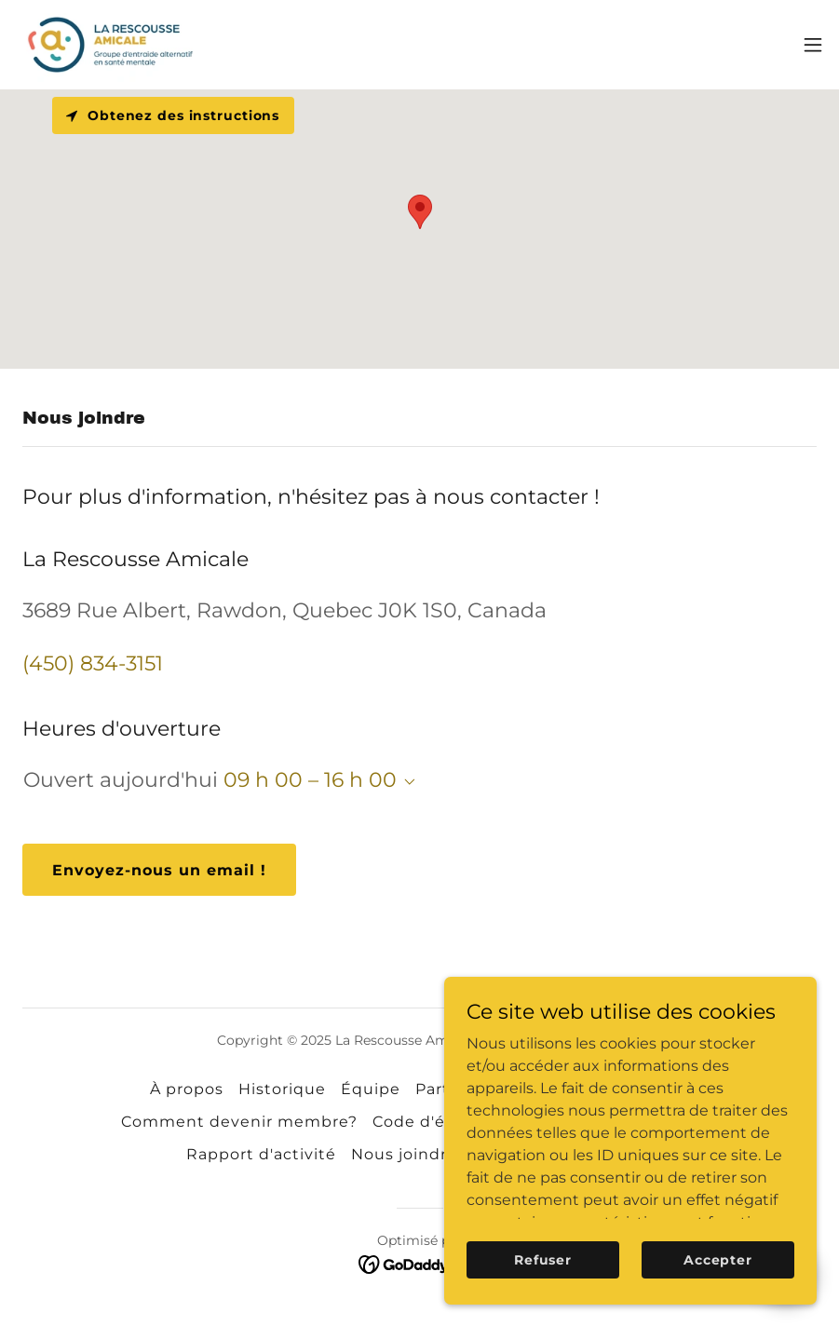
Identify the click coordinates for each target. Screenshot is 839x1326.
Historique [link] (282, 1089)
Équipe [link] (370, 1089)
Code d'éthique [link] (436, 1121)
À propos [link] (186, 1089)
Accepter (717, 1259)
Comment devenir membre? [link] (239, 1121)
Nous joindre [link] (404, 1154)
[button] (813, 44)
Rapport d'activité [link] (261, 1154)
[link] (111, 44)
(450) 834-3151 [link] (92, 663)
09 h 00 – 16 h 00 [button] (310, 779)
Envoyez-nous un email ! (159, 870)
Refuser (543, 1259)
